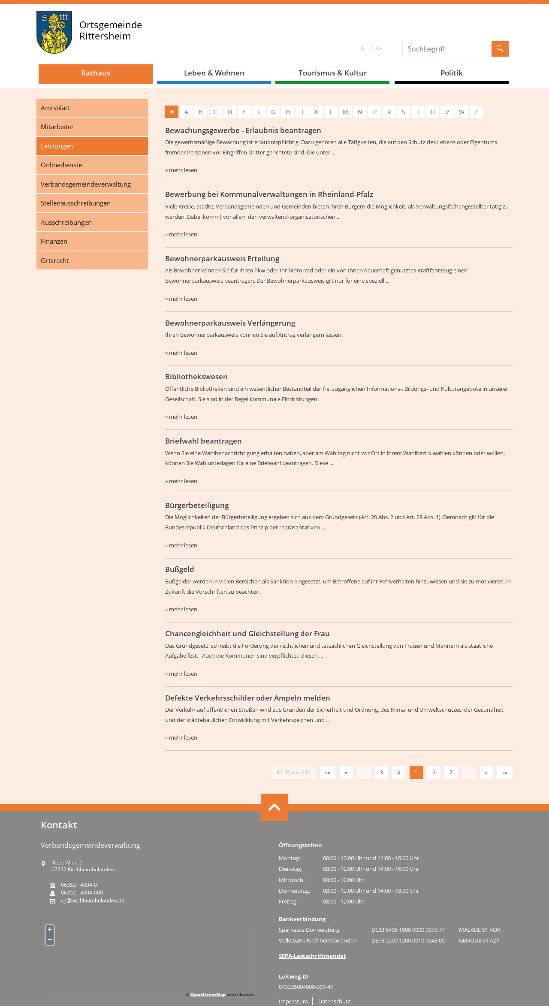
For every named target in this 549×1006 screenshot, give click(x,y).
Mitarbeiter (57, 126)
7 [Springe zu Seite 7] (450, 772)
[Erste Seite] (327, 772)
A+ (379, 48)
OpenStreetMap (208, 994)
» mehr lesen (181, 170)
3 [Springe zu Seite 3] (381, 772)
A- (364, 48)
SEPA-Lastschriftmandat (312, 956)
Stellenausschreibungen (76, 203)
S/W (393, 49)
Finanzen (54, 241)
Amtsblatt (55, 107)
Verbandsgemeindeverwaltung (86, 184)
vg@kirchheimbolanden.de (92, 900)
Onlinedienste (61, 164)
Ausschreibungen (66, 222)
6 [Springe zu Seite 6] (433, 772)
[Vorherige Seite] (346, 772)
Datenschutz (334, 1001)
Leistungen (57, 146)
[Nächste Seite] (486, 772)
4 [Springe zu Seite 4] (398, 772)
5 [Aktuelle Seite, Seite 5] (416, 772)
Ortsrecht (55, 260)
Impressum (293, 1001)
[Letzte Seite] (505, 772)
